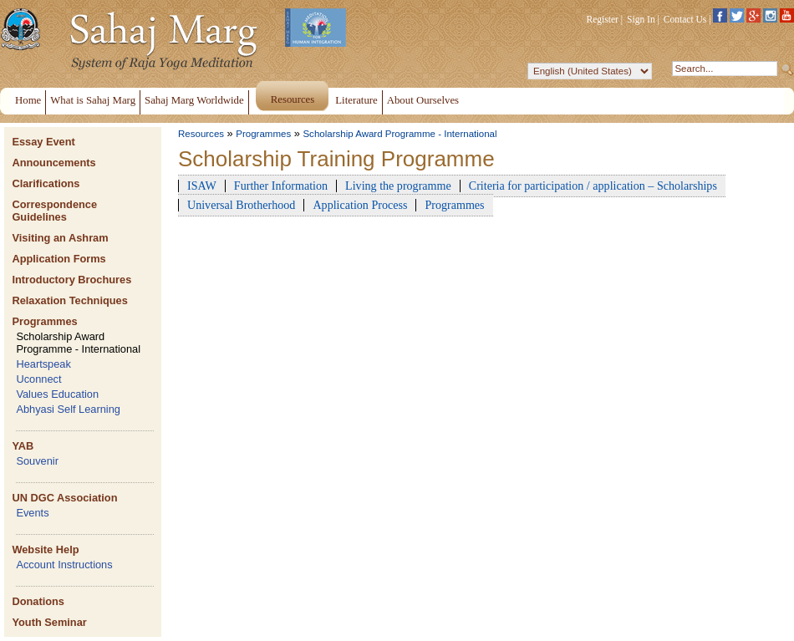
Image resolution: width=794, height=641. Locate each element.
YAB (22, 446)
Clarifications (45, 183)
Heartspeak (43, 364)
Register (602, 19)
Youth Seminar (49, 622)
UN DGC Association (64, 497)
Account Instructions (64, 564)
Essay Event (43, 141)
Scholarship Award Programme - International (78, 342)
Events (32, 512)
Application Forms (58, 258)
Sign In (641, 19)
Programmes (44, 321)
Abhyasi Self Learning (68, 409)
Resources (201, 134)
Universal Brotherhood (241, 204)
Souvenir (37, 461)
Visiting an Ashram (60, 237)
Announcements (53, 162)
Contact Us (685, 19)
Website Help (45, 549)
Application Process (360, 204)
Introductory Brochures (71, 279)
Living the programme (398, 185)
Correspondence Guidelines (54, 210)
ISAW (201, 185)
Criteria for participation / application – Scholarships (593, 185)
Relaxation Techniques (69, 300)
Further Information (281, 185)
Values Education (57, 394)
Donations (38, 601)
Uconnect (38, 379)
